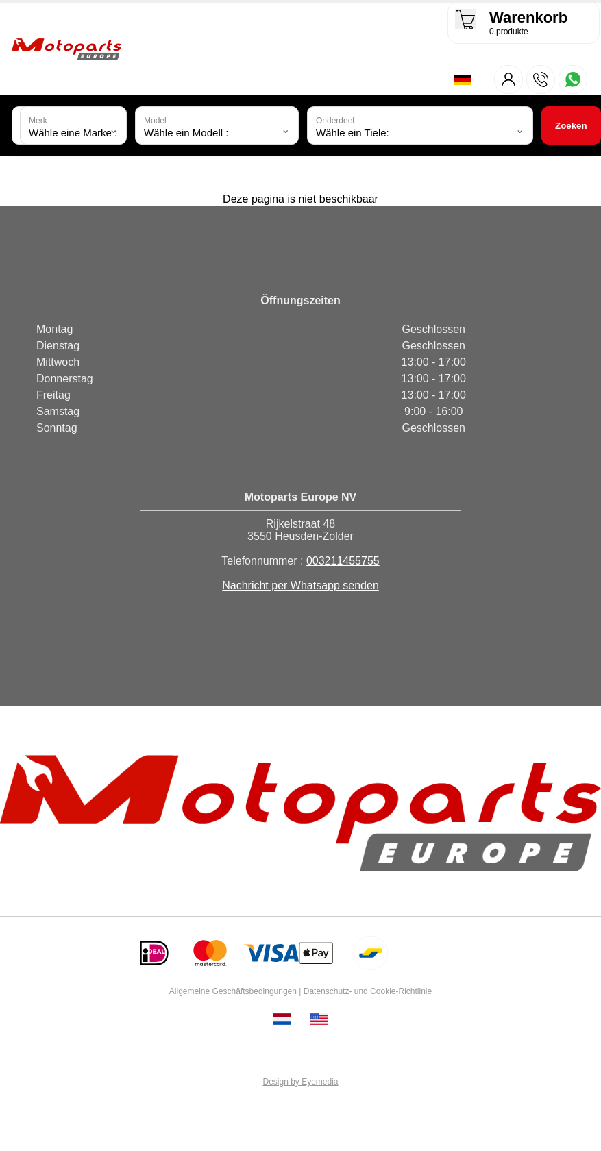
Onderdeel (335, 121)
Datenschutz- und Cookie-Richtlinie (368, 993)
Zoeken (571, 126)
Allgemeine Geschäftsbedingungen (234, 993)
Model (155, 121)
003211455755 (343, 562)
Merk (38, 121)
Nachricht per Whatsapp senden (300, 587)
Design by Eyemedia (300, 1083)
